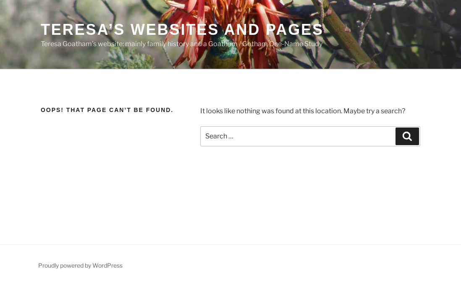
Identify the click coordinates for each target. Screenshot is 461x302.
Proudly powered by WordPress (80, 265)
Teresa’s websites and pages (182, 29)
